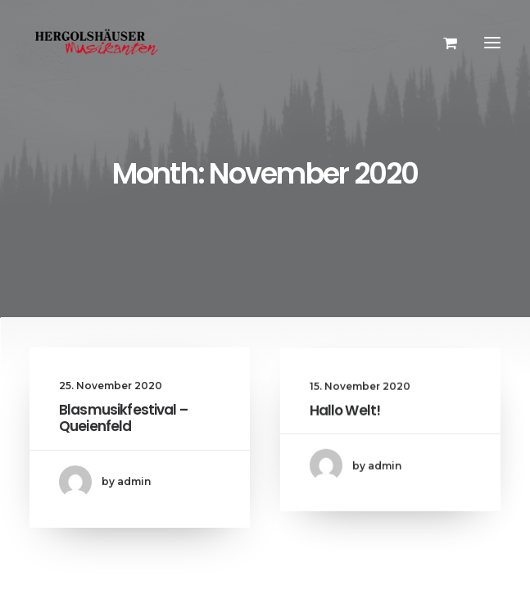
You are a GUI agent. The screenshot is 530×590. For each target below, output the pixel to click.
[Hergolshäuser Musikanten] (99, 42)
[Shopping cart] (442, 42)
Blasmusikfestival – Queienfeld (123, 420)
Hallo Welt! (345, 426)
